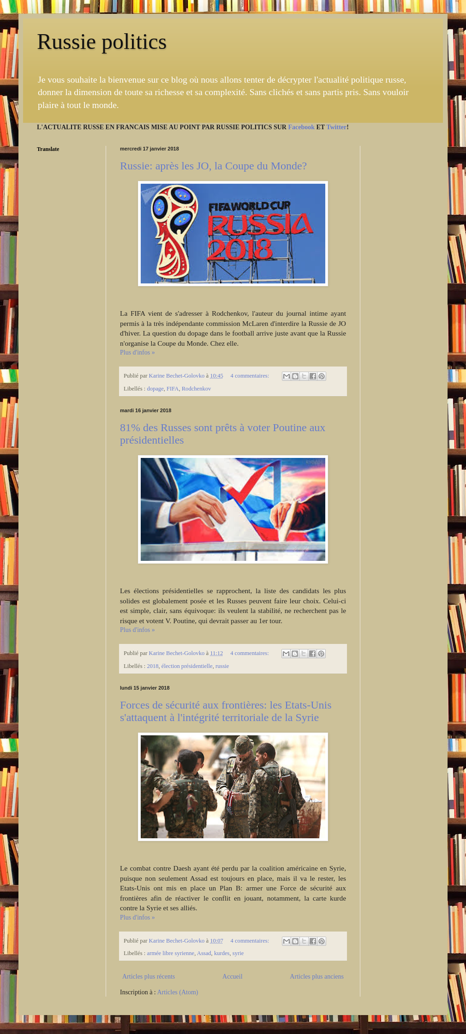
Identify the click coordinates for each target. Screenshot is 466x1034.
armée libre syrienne (170, 953)
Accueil (232, 976)
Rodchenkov (196, 388)
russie (222, 666)
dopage (155, 388)
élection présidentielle (187, 666)
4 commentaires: (251, 376)
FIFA (173, 388)
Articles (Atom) (177, 992)
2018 (152, 666)
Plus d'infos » (137, 352)
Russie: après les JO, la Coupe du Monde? (213, 166)
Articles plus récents (148, 976)
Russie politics (102, 41)
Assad (204, 953)
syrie (238, 953)
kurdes (222, 953)
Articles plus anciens (317, 976)
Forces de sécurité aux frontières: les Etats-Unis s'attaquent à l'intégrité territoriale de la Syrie (226, 711)
